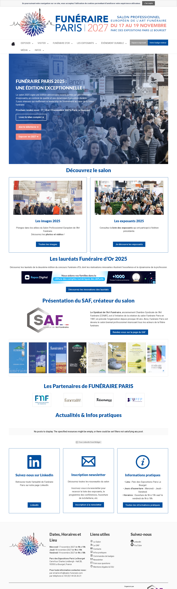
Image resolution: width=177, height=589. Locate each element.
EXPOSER (26, 43)
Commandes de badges (103, 556)
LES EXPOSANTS (85, 43)
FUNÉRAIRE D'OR (61, 43)
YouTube (138, 545)
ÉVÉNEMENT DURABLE (112, 43)
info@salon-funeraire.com (71, 573)
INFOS (38, 50)
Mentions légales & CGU (103, 567)
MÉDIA (24, 50)
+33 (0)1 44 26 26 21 (72, 576)
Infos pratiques (99, 552)
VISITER (42, 43)
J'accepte (148, 3)
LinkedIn (137, 542)
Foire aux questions (101, 563)
